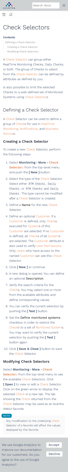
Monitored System (49, 327)
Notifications (29, 129)
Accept (54, 445)
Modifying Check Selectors (22, 51)
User (39, 246)
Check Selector (16, 59)
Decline (54, 454)
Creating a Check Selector (22, 46)
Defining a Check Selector (20, 42)
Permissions (52, 246)
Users (21, 250)
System (33, 226)
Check (10, 119)
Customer (43, 216)
